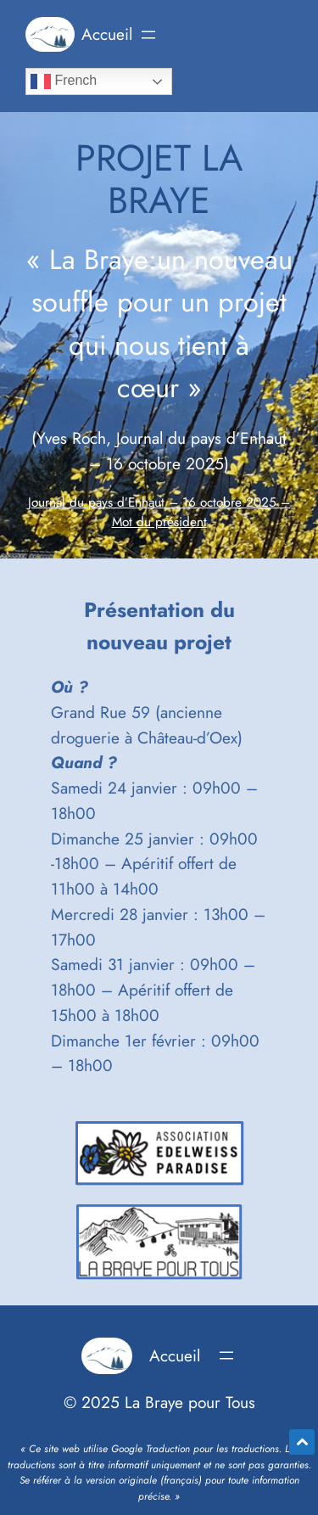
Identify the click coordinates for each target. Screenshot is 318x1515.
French (64, 81)
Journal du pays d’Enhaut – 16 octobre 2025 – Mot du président (159, 512)
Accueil (106, 34)
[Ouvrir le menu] (148, 35)
